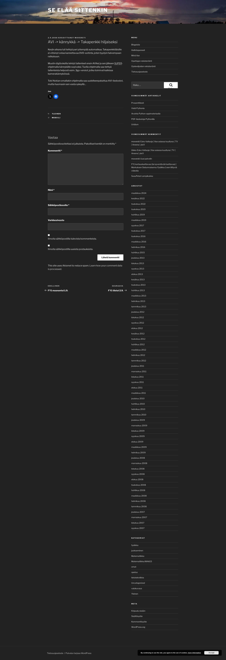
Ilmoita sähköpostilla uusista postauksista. (70, 249)
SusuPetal (136, 176)
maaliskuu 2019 (138, 220)
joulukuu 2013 (137, 258)
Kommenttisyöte (139, 621)
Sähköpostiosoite (58, 205)
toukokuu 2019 (138, 209)
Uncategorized (138, 583)
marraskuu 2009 (139, 425)
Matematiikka (137, 556)
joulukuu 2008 (138, 458)
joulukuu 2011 (137, 366)
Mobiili (56, 118)
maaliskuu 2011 (138, 393)
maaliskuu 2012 (138, 350)
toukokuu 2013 (138, 285)
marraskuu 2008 (139, 463)
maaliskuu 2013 (138, 295)
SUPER (118, 63)
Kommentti (55, 150)
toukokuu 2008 (138, 485)
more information (194, 653)
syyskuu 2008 (138, 474)
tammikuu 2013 (138, 306)
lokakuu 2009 (137, 431)
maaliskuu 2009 (139, 447)
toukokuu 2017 (138, 231)
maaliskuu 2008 (139, 495)
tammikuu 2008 (139, 506)
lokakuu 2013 (137, 263)
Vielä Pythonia (138, 108)
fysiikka (134, 545)
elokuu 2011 (137, 387)
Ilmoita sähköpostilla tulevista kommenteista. (72, 238)
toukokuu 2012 (138, 339)
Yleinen (56, 114)
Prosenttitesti (137, 103)
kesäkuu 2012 (137, 333)
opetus (134, 572)
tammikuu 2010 (138, 414)
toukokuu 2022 (138, 204)
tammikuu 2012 (138, 360)
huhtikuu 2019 (138, 214)
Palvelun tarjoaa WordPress (78, 653)
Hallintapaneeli (138, 50)
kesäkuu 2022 (138, 198)
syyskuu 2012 (137, 322)
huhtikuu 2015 (138, 252)
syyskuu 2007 (137, 528)
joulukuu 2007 (138, 512)
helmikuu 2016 (138, 247)
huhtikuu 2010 (138, 404)
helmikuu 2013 (138, 301)
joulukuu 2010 (138, 398)
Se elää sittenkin (78, 10)
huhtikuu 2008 (138, 490)
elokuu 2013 (137, 274)
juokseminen (137, 550)
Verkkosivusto (56, 220)
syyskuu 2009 (138, 436)
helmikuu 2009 (138, 452)
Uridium (135, 124)
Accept (211, 653)
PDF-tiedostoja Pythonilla (143, 119)
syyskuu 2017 (137, 225)
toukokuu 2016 (138, 236)
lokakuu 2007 (137, 523)
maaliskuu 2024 (138, 193)
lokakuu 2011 (137, 377)
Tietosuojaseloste (139, 71)
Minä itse (135, 55)
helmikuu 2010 (138, 409)
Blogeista (135, 44)
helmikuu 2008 (138, 501)
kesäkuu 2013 (138, 279)
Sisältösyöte (137, 616)
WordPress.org (138, 627)
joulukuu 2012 (137, 312)
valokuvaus (136, 588)
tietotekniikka (137, 577)
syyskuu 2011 (137, 382)
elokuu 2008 (137, 479)
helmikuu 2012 (138, 355)
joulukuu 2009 (138, 420)
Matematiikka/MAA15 (141, 561)
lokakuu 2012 (137, 317)
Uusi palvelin (146, 158)
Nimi (51, 190)
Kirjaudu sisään (138, 611)
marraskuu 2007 (139, 517)
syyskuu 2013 (137, 268)
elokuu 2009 (137, 441)
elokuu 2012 (137, 328)
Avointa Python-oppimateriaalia (145, 113)
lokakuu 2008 (137, 468)
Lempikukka (147, 176)
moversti (80, 38)
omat (133, 566)
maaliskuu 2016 (138, 241)
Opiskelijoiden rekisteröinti (143, 66)
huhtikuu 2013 (138, 290)
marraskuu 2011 (138, 371)
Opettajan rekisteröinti (141, 61)
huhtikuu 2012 (138, 344)
